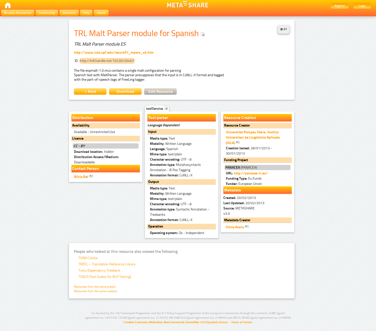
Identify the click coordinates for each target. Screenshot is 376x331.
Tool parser (158, 117)
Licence (77, 138)
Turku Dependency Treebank (99, 270)
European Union (244, 184)
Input (152, 132)
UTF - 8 (171, 159)
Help (86, 13)
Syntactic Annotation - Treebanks (179, 212)
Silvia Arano (237, 226)
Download (125, 91)
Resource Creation (240, 117)
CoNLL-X (171, 175)
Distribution (82, 117)
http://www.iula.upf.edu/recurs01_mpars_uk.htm (114, 52)
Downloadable (96, 159)
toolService (157, 108)
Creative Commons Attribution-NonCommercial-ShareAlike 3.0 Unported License (176, 322)
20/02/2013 (239, 198)
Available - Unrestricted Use (94, 132)
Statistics (69, 13)
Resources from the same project (95, 286)
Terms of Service (241, 322)
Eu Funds (244, 178)
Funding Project (236, 160)
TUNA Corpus (88, 258)
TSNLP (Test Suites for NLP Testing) (104, 277)
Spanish (164, 149)
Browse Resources (17, 13)
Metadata (232, 190)
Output (153, 182)
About (101, 13)
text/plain (166, 154)
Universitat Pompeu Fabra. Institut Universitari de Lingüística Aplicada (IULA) (253, 137)
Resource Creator (237, 125)
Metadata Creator (237, 220)
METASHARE (239, 208)
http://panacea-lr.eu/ (251, 173)
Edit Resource (160, 91)
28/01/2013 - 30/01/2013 (249, 151)
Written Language (171, 144)
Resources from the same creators (95, 291)
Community (47, 13)
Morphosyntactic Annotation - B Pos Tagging (175, 167)
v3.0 (226, 213)
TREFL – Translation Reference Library (107, 264)
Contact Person (85, 168)
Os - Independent (177, 233)
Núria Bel (83, 176)
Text (162, 138)
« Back (90, 91)
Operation (155, 226)
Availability (80, 125)
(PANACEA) (241, 167)
